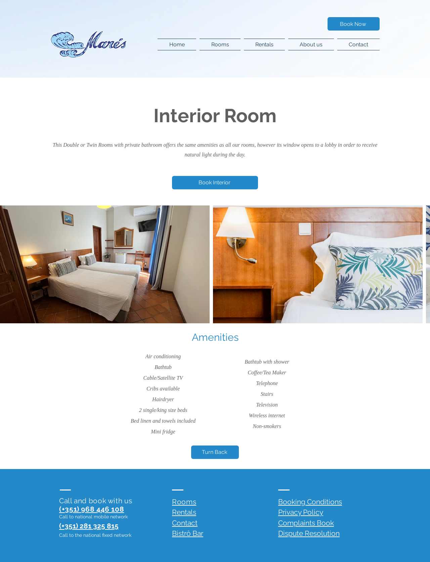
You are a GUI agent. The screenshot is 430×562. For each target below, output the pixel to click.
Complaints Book (306, 523)
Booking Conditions (310, 502)
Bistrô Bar (187, 533)
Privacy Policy (300, 512)
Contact (185, 523)
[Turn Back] (215, 452)
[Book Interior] (215, 182)
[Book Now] (354, 24)
